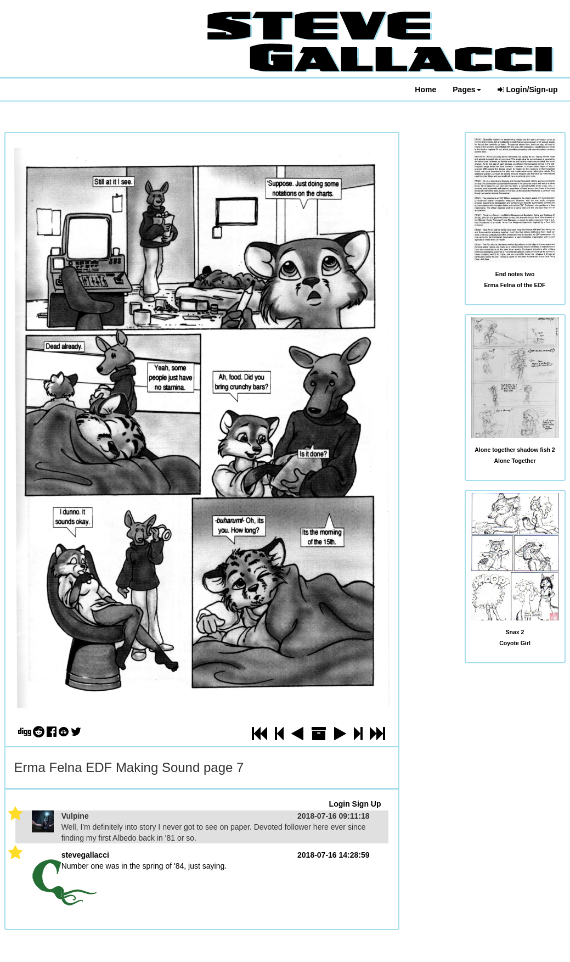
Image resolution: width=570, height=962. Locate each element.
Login (339, 803)
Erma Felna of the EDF (514, 285)
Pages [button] (467, 89)
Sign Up (366, 803)
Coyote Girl (515, 643)
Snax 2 (515, 632)
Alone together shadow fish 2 (515, 449)
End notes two (515, 274)
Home (425, 89)
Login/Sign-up (528, 89)
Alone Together (514, 460)
